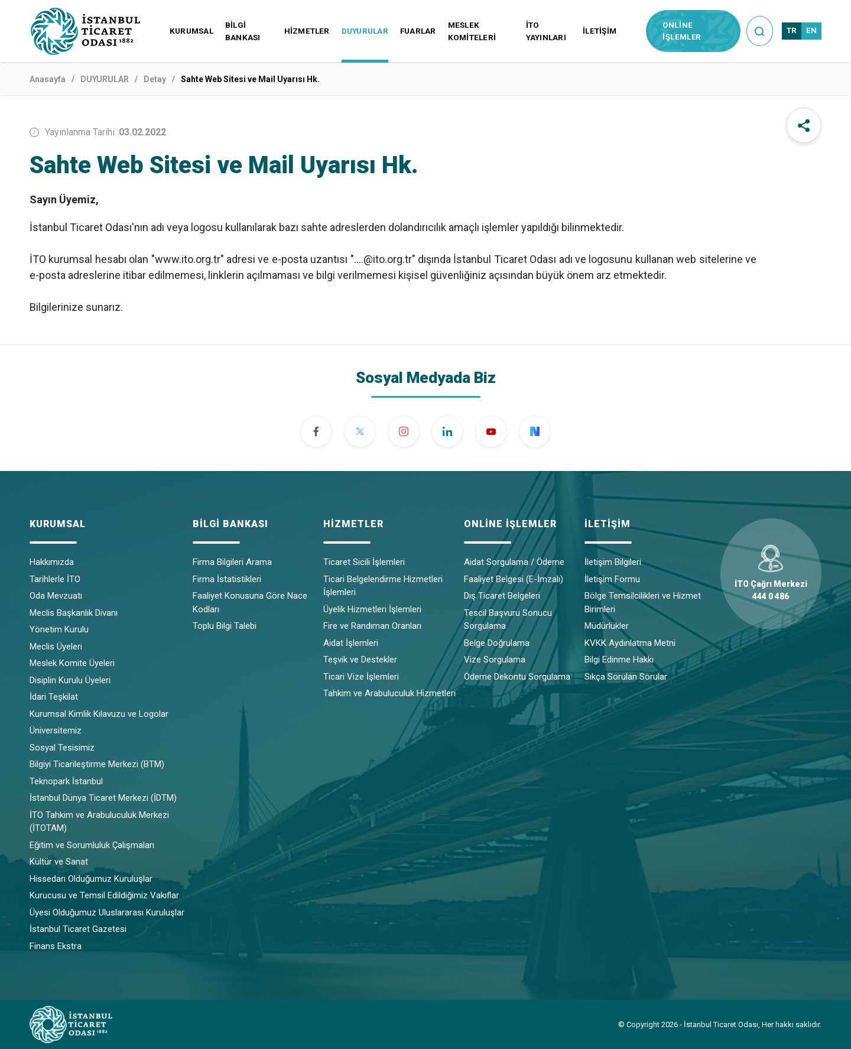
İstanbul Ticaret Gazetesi (78, 929)
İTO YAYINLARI (546, 30)
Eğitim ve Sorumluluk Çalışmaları (92, 845)
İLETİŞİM (599, 30)
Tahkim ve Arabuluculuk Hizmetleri (389, 693)
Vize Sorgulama (494, 659)
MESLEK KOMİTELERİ (472, 30)
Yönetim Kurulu (59, 629)
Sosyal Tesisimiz (62, 747)
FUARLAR (418, 30)
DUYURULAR (365, 30)
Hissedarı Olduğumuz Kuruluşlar (91, 878)
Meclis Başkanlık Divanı (74, 613)
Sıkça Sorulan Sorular (625, 676)
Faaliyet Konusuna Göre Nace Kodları (250, 602)
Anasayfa (48, 79)
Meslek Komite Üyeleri (72, 663)
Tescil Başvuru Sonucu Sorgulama (508, 620)
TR (792, 30)
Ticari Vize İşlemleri (361, 676)
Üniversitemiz (56, 730)
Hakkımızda (52, 562)
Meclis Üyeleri (56, 646)
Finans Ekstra (56, 946)
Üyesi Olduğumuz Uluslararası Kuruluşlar (107, 912)
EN (811, 30)
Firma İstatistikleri (227, 579)
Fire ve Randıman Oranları (372, 626)
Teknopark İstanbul (66, 781)
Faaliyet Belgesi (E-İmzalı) (513, 579)
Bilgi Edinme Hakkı (619, 659)
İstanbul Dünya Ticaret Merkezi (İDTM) (103, 798)
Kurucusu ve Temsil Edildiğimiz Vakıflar (104, 895)
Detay (155, 79)
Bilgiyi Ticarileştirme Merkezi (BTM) (97, 764)
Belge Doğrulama (497, 643)
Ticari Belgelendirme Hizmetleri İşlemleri (383, 586)
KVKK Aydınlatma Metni (629, 643)
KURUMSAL (191, 30)
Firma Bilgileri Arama (232, 562)
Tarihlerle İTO (55, 579)
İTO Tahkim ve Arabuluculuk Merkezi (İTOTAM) (99, 822)
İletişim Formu (612, 579)
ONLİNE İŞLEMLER (681, 31)
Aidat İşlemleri (350, 643)
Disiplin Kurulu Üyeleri (70, 680)
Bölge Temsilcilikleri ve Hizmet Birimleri (642, 602)
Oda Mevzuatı (56, 595)
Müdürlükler (606, 626)
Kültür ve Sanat (59, 861)
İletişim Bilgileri (612, 562)
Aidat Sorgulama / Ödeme (514, 562)
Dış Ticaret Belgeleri (502, 595)
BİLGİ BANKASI (243, 30)
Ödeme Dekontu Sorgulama (517, 676)
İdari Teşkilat (54, 696)
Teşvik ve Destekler (360, 659)
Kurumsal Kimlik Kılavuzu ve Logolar (99, 714)
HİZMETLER (307, 30)
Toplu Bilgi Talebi (224, 626)
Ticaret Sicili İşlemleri (364, 562)
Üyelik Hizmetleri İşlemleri (372, 609)
